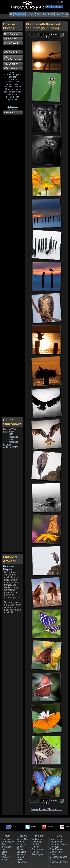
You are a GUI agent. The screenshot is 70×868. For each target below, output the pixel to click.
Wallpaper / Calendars (37, 840)
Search (20, 857)
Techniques (37, 854)
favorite (9, 81)
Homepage (6, 839)
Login (61, 2)
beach (16, 97)
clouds (18, 86)
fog (5, 92)
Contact (65, 14)
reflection (8, 86)
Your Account (56, 839)
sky (16, 84)
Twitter (30, 827)
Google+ (48, 827)
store (6, 580)
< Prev (34, 34)
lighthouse (12, 99)
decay (9, 97)
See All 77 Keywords (13, 107)
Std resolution (13, 440)
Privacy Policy (5, 858)
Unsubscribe (56, 842)
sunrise (12, 77)
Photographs (20, 14)
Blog (44, 14)
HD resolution (13, 435)
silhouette (8, 89)
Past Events (56, 849)
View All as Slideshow (46, 809)
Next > (44, 34)
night (18, 92)
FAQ (3, 854)
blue (17, 81)
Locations (21, 852)
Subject (20, 847)
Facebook (12, 827)
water (12, 72)
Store (38, 14)
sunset (12, 92)
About (58, 14)
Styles (20, 849)
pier (16, 94)
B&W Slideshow (22, 860)
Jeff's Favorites (10, 447)
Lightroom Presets (37, 845)
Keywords (22, 854)
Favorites (21, 844)
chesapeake (12, 79)
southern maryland (12, 74)
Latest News (7, 842)
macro (18, 89)
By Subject (10, 52)
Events (51, 14)
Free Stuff (30, 14)
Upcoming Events (58, 844)
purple (10, 84)
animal (10, 94)
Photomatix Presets (37, 850)
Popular (7, 444)
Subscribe (9, 602)
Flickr (64, 827)
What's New (23, 839)
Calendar (54, 847)
